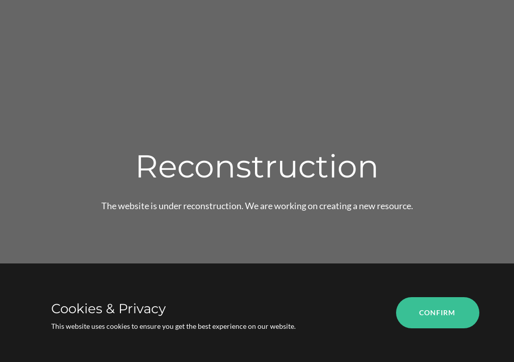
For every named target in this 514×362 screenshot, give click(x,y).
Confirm (437, 312)
